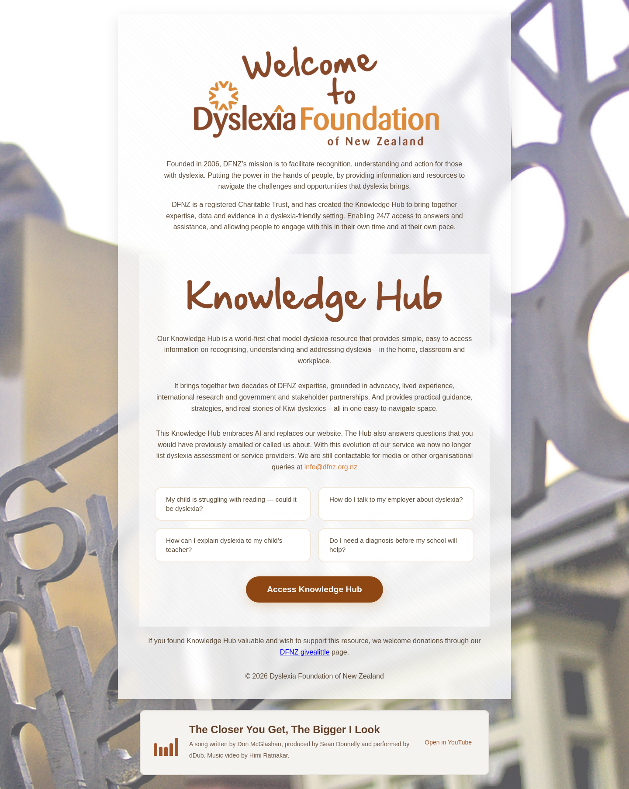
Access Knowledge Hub (314, 589)
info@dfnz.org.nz (330, 467)
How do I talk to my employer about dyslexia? (396, 499)
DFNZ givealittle (305, 652)
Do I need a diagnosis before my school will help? (393, 545)
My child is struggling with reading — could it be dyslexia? (231, 504)
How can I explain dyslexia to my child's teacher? (224, 545)
